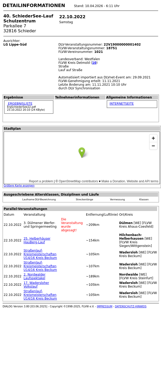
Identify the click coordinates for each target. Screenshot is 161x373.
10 (94, 63)
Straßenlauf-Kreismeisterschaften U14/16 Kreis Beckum (40, 254)
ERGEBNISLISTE (19, 103)
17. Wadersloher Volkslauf (36, 284)
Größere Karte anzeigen (19, 185)
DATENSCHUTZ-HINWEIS (131, 306)
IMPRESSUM (104, 306)
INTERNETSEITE (122, 103)
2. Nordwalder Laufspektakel (34, 276)
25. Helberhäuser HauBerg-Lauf (37, 240)
